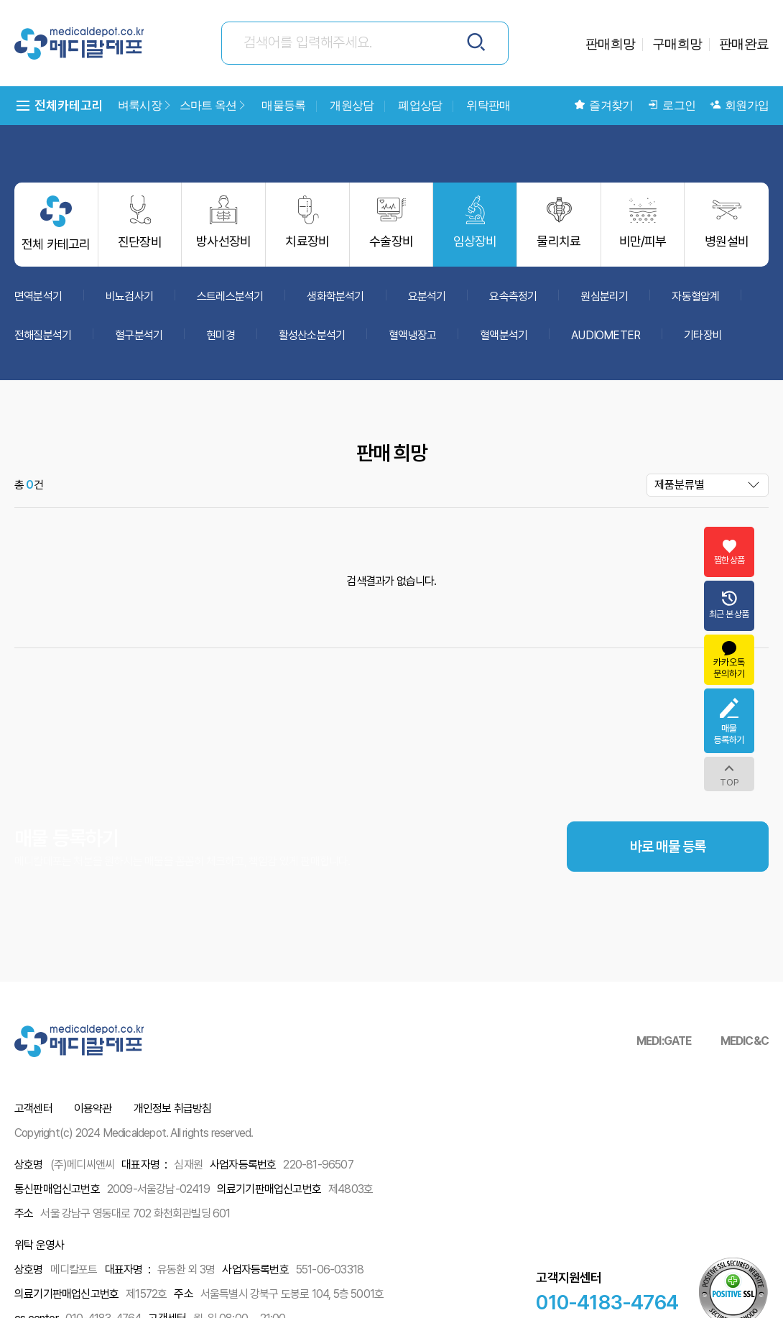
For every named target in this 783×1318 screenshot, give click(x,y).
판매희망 (610, 43)
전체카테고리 (58, 105)
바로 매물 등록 (668, 895)
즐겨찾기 (603, 105)
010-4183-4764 (607, 1302)
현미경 (220, 341)
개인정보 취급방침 (173, 1108)
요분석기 (427, 302)
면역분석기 (38, 302)
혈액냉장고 (412, 341)
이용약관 (93, 1108)
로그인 (671, 105)
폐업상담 (420, 105)
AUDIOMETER (605, 341)
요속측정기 (513, 302)
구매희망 (677, 43)
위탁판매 (488, 105)
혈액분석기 (503, 341)
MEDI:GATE (664, 1041)
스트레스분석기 (230, 302)
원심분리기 (604, 302)
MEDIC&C (745, 1041)
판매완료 (744, 43)
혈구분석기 (138, 341)
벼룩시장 (145, 105)
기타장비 (703, 341)
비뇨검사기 (129, 302)
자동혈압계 (695, 302)
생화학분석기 (335, 302)
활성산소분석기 (312, 341)
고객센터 (33, 1108)
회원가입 (739, 105)
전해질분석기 (42, 341)
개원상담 (352, 105)
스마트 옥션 (213, 105)
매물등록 (283, 105)
